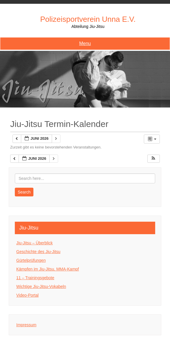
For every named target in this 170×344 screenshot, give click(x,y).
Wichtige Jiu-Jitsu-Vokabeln (41, 286)
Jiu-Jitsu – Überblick (34, 243)
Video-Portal (27, 295)
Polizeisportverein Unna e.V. (88, 19)
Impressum (26, 324)
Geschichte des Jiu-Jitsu (38, 251)
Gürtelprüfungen (31, 260)
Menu (85, 43)
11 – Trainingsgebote (35, 277)
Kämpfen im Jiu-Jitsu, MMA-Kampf (47, 269)
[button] (153, 159)
